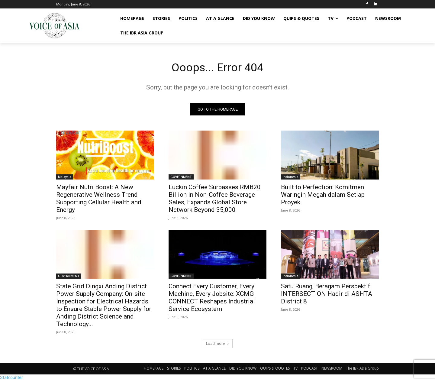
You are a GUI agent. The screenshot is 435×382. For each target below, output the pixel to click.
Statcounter (11, 378)
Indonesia (290, 178)
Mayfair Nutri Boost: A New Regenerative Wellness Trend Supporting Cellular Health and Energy (98, 200)
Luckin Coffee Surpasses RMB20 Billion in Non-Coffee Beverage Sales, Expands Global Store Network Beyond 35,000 (215, 200)
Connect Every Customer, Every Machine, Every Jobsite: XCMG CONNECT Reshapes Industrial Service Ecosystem (212, 299)
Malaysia (64, 178)
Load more (217, 344)
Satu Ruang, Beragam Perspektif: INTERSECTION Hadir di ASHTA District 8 (326, 295)
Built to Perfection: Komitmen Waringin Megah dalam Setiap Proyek (323, 196)
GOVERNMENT (181, 178)
